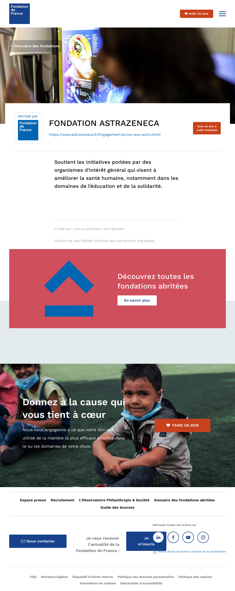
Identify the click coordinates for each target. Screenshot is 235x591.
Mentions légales (54, 577)
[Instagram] (203, 537)
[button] (222, 13)
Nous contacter (38, 541)
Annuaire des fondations (34, 46)
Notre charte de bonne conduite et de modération (189, 551)
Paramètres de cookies (98, 583)
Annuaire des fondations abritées (184, 500)
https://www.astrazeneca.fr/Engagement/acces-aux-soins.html (105, 134)
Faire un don (196, 13)
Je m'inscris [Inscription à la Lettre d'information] (146, 541)
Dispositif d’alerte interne (92, 577)
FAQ (33, 577)
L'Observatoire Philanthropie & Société (114, 500)
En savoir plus (137, 300)
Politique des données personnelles (146, 577)
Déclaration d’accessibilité (141, 583)
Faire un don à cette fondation (207, 128)
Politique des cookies (195, 577)
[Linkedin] (158, 537)
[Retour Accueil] (19, 13)
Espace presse (33, 500)
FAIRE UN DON (182, 425)
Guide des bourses (117, 507)
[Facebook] (173, 537)
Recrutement (62, 500)
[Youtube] (188, 537)
